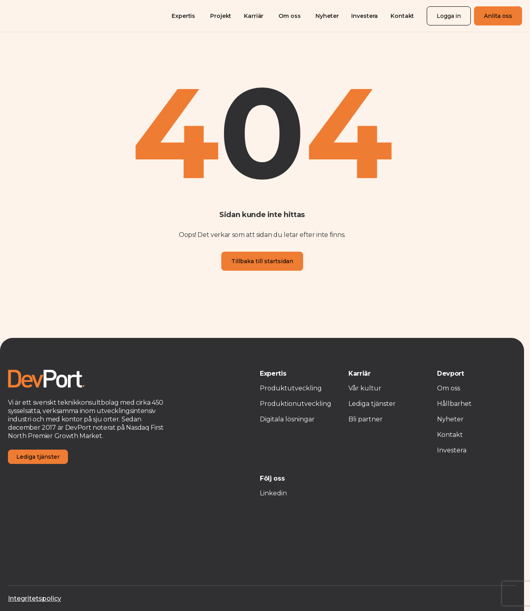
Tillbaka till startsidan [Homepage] (262, 261)
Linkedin (273, 493)
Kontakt (402, 16)
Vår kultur (364, 388)
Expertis (183, 16)
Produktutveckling (291, 388)
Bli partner (365, 419)
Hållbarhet (454, 403)
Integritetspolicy (34, 598)
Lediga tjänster (38, 456)
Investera (364, 16)
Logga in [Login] (449, 15)
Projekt (220, 16)
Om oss (289, 16)
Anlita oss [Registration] (498, 15)
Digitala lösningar (287, 419)
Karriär (253, 16)
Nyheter (327, 16)
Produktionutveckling (295, 403)
